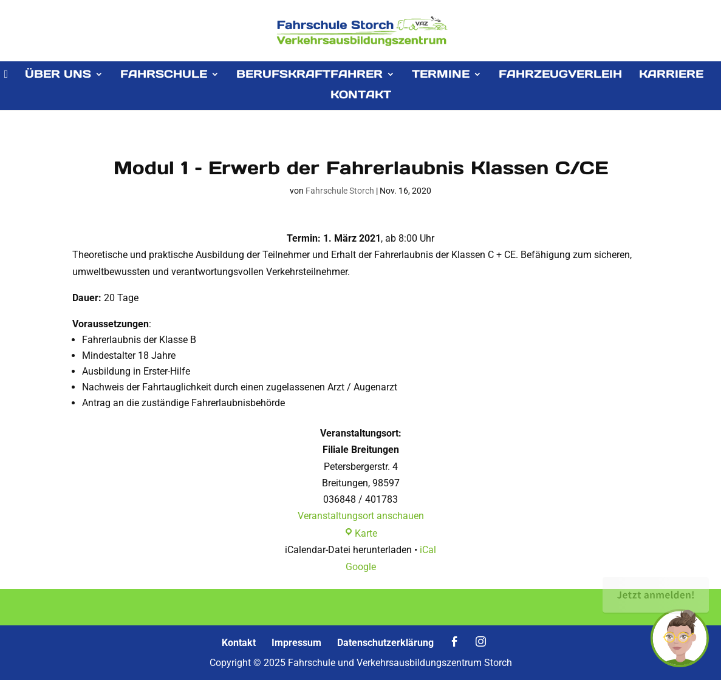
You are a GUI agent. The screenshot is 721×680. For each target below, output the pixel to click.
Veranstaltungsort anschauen (361, 516)
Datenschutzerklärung (385, 642)
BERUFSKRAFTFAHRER (309, 75)
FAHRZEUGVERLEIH (560, 75)
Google (361, 567)
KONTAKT (360, 95)
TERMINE (441, 75)
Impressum (296, 642)
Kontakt (239, 642)
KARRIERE (671, 75)
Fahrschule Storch (340, 190)
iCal (428, 550)
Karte (360, 533)
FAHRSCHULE (163, 75)
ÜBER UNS (58, 75)
